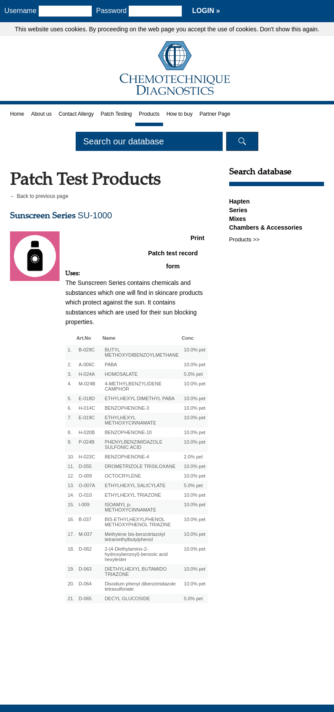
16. (70, 519)
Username (20, 10)
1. (69, 349)
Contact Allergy (76, 114)
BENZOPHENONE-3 (127, 408)
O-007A (87, 485)
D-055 (85, 466)
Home (17, 114)
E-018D (87, 398)
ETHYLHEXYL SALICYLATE (135, 485)
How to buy (180, 114)
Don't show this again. (289, 29)
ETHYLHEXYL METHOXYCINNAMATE (130, 420)
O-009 (85, 475)
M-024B (87, 383)
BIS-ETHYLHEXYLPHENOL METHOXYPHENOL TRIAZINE (138, 522)
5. (69, 398)
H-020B (87, 432)
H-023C (87, 456)
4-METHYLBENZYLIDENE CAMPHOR (133, 386)
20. (70, 583)
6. (69, 408)
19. (70, 569)
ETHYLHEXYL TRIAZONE (133, 495)
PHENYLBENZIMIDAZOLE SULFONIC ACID (134, 444)
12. (70, 475)
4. (69, 383)
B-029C (87, 349)
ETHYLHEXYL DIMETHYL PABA (140, 398)
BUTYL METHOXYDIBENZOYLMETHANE (142, 352)
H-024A (87, 374)
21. (70, 598)
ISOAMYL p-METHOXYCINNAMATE (130, 507)
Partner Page (215, 114)
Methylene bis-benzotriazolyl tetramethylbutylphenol (135, 536)
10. (70, 456)
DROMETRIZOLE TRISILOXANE (140, 466)
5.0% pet (193, 374)
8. (69, 432)
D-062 (85, 549)
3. (69, 374)
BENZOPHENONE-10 (128, 432)
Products (149, 114)
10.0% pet (195, 349)
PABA (111, 364)
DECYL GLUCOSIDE (127, 598)
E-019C (87, 417)
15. (70, 504)
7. (69, 417)
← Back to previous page (39, 196)
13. (70, 485)
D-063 (85, 569)
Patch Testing (116, 114)
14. (70, 495)
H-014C (87, 408)
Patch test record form (172, 255)
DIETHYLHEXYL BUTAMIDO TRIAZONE (136, 571)
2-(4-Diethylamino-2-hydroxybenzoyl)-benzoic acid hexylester (136, 554)
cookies (75, 29)
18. (70, 549)
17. (70, 534)
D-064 (85, 583)
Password (114, 10)
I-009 (84, 504)
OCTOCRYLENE (123, 475)
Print (197, 237)
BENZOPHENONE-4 (127, 456)
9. (69, 442)
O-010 (85, 495)
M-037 (85, 534)
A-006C (87, 364)
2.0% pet (193, 456)
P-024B (87, 442)
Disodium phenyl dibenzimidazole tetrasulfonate (140, 586)
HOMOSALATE (121, 374)
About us (41, 114)
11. (70, 466)
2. (69, 364)
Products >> (244, 239)
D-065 (85, 598)
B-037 (85, 519)
